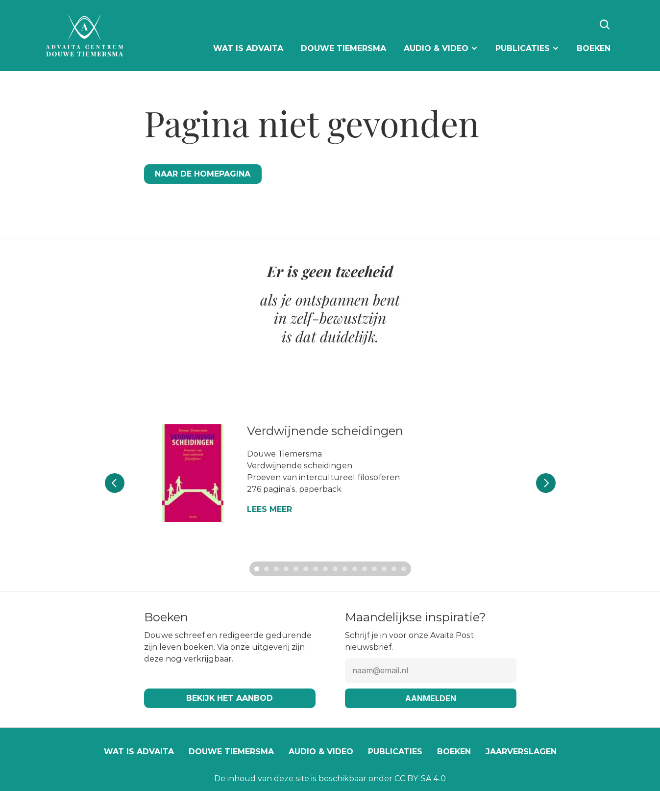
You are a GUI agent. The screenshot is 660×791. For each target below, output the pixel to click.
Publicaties (395, 751)
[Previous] (114, 483)
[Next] (546, 483)
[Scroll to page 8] (325, 568)
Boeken (454, 751)
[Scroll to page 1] (255, 568)
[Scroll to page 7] (315, 568)
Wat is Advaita (139, 751)
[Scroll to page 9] (335, 568)
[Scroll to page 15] (394, 568)
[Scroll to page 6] (306, 568)
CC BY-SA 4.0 (420, 778)
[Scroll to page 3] (276, 568)
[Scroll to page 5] (296, 568)
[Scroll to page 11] (355, 568)
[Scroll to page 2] (266, 568)
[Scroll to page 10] (345, 568)
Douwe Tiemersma (231, 751)
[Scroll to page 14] (384, 568)
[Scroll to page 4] (286, 568)
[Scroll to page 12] (364, 568)
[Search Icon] (604, 24)
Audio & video (321, 751)
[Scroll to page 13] (374, 568)
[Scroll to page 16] (405, 568)
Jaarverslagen (521, 751)
